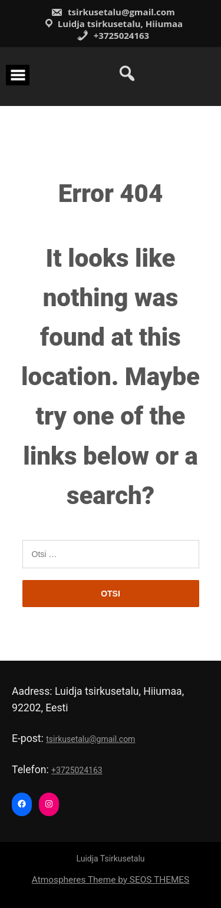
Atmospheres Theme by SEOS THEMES (110, 879)
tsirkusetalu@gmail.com (113, 12)
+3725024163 (113, 35)
